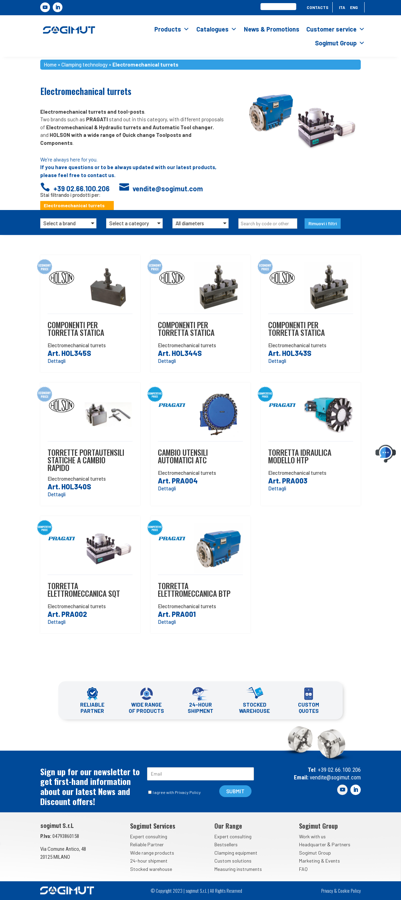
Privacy (327, 890)
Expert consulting (148, 836)
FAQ (303, 869)
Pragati (183, 405)
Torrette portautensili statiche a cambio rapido (86, 460)
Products (171, 29)
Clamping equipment (235, 853)
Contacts (318, 7)
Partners (341, 844)
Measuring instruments (238, 869)
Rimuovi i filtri (322, 223)
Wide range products (152, 853)
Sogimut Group (340, 43)
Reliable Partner (147, 844)
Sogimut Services (152, 825)
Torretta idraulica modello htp (299, 456)
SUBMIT (235, 791)
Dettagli (57, 361)
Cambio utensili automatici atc (183, 456)
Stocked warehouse (151, 869)
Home (50, 64)
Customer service (335, 29)
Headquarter (312, 844)
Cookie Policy (349, 890)
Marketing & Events (319, 861)
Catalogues (216, 29)
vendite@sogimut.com (334, 777)
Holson (73, 278)
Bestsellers (226, 844)
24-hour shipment (149, 861)
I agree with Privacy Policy (177, 792)
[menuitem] (342, 8)
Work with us (312, 836)
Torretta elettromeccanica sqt (84, 589)
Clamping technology (84, 64)
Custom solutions (232, 861)
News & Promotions (271, 29)
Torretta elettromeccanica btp (194, 589)
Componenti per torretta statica (76, 328)
